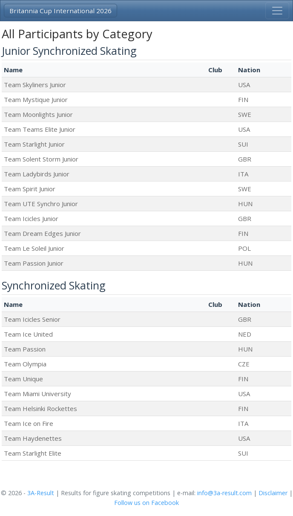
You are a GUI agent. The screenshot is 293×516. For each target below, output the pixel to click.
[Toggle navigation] (277, 10)
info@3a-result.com (224, 493)
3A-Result (40, 493)
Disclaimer (273, 493)
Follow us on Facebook (146, 503)
